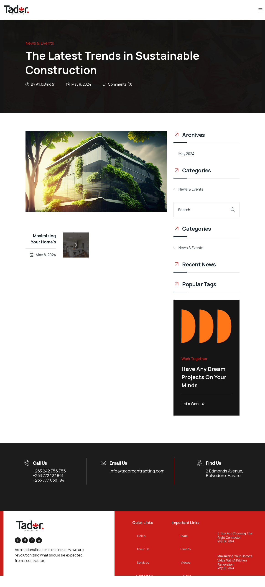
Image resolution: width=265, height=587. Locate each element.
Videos (185, 562)
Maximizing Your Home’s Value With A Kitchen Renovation (234, 560)
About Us (143, 549)
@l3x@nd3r (45, 84)
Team (184, 536)
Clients (185, 549)
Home (141, 536)
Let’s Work (193, 403)
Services (143, 562)
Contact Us (144, 576)
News (187, 576)
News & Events (39, 43)
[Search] (232, 209)
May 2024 (186, 153)
